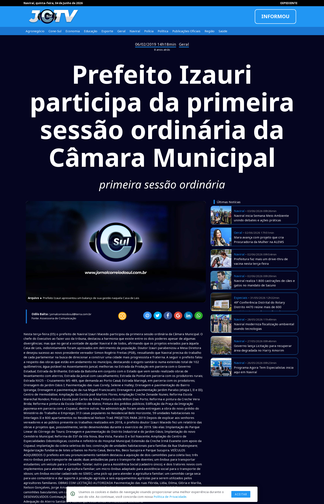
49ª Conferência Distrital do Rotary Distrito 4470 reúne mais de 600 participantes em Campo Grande (259, 307)
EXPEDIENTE (288, 3)
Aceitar (241, 494)
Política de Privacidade (170, 496)
